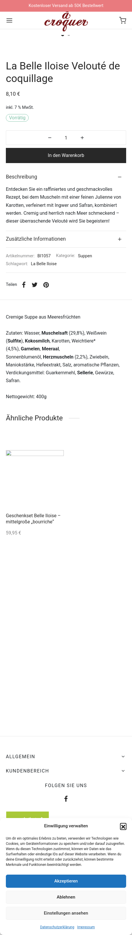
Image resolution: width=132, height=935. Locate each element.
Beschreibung (21, 259)
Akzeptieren (66, 881)
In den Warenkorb (66, 237)
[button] (123, 826)
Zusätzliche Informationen (36, 321)
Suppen (85, 337)
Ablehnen (66, 897)
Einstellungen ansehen (66, 913)
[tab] (66, 259)
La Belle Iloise (43, 345)
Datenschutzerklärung (57, 927)
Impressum (86, 927)
